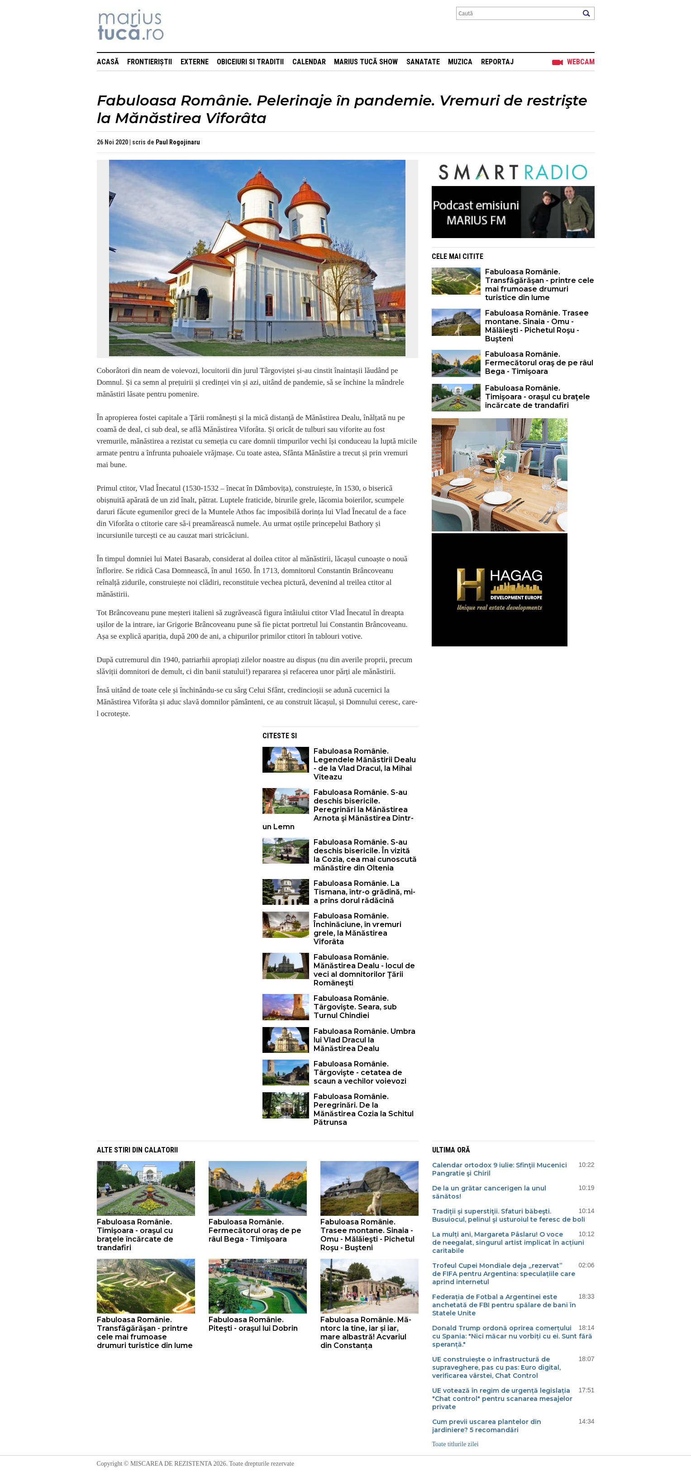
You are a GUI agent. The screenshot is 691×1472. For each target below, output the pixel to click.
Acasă (108, 61)
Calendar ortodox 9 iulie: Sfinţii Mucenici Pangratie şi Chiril (499, 1169)
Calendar (309, 61)
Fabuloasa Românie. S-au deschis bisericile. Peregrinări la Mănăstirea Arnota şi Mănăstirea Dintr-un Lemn (338, 809)
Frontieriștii (149, 61)
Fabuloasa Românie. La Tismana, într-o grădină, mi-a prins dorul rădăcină (364, 892)
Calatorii (161, 1150)
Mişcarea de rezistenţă (179, 26)
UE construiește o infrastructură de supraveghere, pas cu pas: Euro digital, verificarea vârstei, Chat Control (496, 1367)
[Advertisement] (173, 789)
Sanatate (423, 61)
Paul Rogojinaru (178, 142)
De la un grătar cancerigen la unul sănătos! (489, 1192)
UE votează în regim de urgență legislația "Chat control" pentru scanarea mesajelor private (502, 1398)
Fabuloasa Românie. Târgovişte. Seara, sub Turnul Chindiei (355, 1007)
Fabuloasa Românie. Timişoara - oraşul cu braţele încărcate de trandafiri (537, 397)
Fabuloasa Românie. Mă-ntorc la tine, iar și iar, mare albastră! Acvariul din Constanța (365, 1332)
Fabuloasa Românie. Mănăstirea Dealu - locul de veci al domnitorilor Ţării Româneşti (364, 970)
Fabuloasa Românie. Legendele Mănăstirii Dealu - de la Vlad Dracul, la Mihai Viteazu (365, 764)
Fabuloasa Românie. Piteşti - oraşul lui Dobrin (253, 1324)
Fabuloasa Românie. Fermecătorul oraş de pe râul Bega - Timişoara (539, 363)
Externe (195, 61)
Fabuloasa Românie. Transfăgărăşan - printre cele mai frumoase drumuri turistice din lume (539, 285)
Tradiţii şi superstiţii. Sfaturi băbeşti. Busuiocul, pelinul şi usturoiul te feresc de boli (508, 1215)
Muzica (460, 61)
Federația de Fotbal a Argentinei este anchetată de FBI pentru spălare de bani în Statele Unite (504, 1305)
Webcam (581, 61)
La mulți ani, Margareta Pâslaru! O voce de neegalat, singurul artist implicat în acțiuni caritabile (508, 1242)
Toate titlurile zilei (455, 1444)
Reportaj (497, 61)
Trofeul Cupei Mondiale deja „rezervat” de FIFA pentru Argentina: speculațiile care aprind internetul (503, 1274)
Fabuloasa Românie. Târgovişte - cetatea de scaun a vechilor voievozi (360, 1072)
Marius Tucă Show (366, 61)
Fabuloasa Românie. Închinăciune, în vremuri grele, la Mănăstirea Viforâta (357, 929)
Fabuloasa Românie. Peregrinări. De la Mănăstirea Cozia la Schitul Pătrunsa (364, 1109)
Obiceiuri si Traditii (250, 61)
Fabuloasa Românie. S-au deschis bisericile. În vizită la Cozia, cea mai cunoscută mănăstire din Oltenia (365, 855)
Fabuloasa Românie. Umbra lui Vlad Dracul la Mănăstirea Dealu (364, 1040)
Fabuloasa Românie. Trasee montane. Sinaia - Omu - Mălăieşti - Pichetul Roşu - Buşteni (537, 326)
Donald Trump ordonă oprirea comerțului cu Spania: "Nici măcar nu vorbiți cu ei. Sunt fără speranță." (512, 1336)
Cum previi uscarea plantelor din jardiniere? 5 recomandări (486, 1426)
